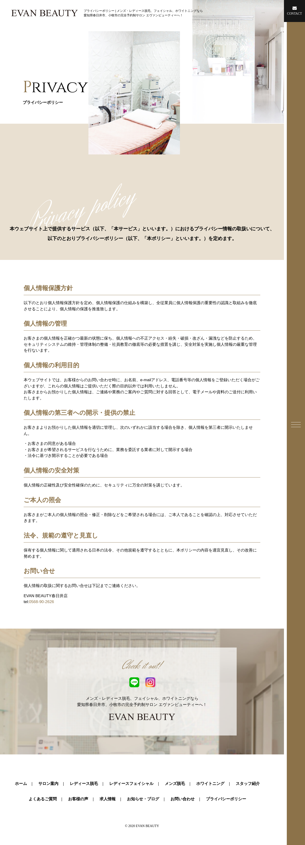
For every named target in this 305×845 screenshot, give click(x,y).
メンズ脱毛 (175, 783)
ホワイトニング (210, 783)
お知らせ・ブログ (143, 799)
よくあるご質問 (43, 799)
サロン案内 (48, 783)
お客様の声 (78, 799)
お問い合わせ (182, 799)
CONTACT (294, 10)
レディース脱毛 (84, 783)
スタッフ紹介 (248, 783)
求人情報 (108, 799)
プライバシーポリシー (226, 799)
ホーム (21, 783)
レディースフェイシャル (131, 783)
